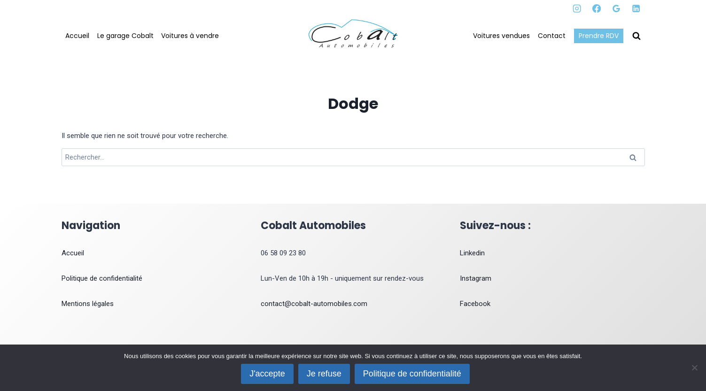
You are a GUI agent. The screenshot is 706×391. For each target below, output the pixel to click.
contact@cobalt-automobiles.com (314, 303)
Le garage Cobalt (125, 35)
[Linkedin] (636, 8)
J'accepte (267, 373)
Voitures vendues (501, 35)
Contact (552, 35)
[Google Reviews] (616, 8)
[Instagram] (577, 8)
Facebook (475, 303)
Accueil (77, 35)
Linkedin (472, 253)
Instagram (475, 278)
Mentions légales (88, 303)
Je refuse (324, 373)
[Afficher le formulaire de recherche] (636, 36)
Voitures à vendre (190, 35)
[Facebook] (596, 8)
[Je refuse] (694, 367)
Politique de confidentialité (102, 278)
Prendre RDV (599, 35)
